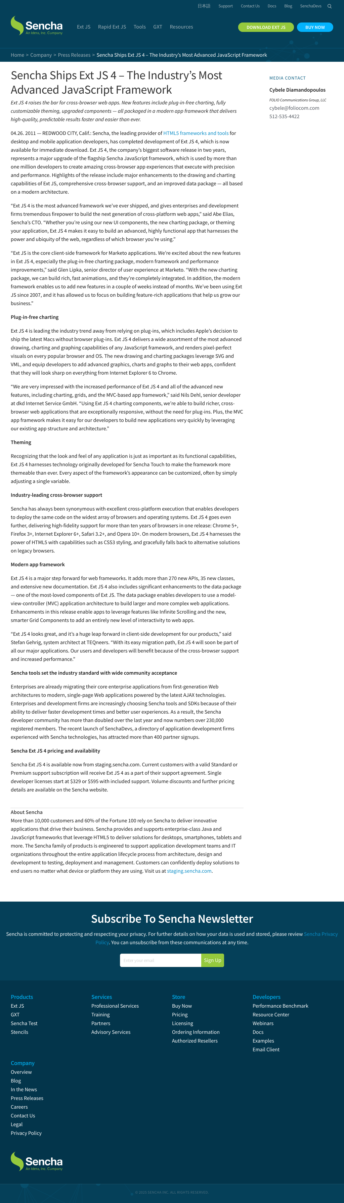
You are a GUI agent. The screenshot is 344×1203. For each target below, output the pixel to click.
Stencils (19, 1032)
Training (100, 1014)
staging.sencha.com (189, 871)
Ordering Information (196, 1032)
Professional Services (115, 1006)
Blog (16, 1080)
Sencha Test (24, 1023)
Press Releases (27, 1098)
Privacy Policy (26, 1133)
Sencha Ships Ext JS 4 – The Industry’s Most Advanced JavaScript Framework (116, 82)
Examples (263, 1041)
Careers (19, 1107)
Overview (21, 1072)
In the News (24, 1089)
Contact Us (23, 1115)
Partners (100, 1023)
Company (41, 55)
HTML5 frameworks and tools (195, 133)
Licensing (182, 1023)
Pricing (180, 1014)
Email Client (266, 1049)
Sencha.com (37, 21)
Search (329, 6)
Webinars (263, 1023)
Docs (258, 1032)
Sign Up (212, 960)
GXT (15, 1014)
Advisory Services (110, 1032)
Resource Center (271, 1014)
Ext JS (17, 1006)
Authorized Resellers (195, 1041)
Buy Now (182, 1006)
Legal (17, 1124)
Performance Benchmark (280, 1006)
